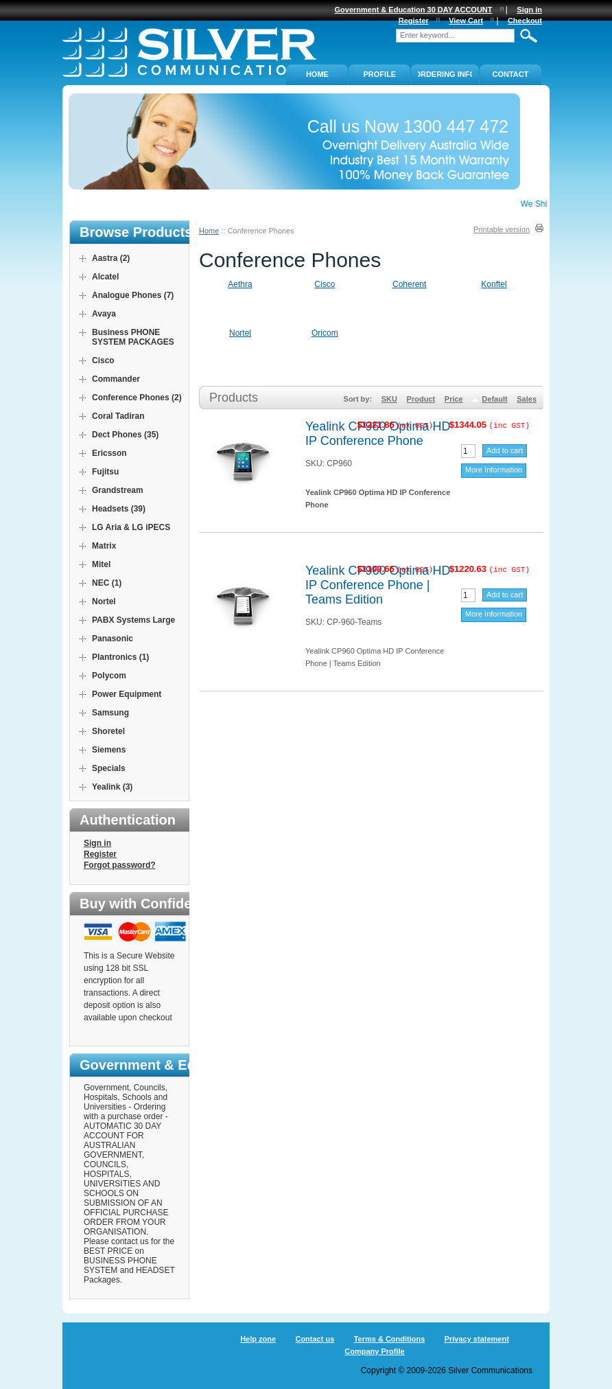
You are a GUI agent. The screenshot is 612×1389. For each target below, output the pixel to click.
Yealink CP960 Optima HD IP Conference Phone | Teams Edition (377, 585)
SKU (389, 399)
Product (421, 399)
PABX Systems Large (133, 620)
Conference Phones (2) (137, 397)
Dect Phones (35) (125, 434)
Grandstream (117, 490)
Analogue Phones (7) (133, 295)
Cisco (324, 284)
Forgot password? (120, 865)
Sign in (97, 843)
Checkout (525, 20)
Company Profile (374, 1351)
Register (100, 854)
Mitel (101, 564)
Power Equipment (126, 694)
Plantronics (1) (120, 657)
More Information (493, 470)
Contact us (314, 1339)
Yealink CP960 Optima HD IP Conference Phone (377, 434)
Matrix (104, 546)
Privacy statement (477, 1339)
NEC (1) (106, 583)
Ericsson (109, 453)
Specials (109, 768)
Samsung (110, 713)
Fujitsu (105, 472)
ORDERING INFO (444, 74)
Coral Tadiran (118, 416)
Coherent (409, 284)
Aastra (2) (111, 258)
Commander (116, 379)
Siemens (109, 750)
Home (209, 231)
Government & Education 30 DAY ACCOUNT (414, 9)
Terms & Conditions (389, 1339)
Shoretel (108, 731)
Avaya (104, 314)
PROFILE (380, 74)
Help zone (258, 1339)
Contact (511, 74)
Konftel (493, 284)
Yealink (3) (112, 787)
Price (454, 399)
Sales (527, 399)
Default (494, 399)
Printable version (501, 229)
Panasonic (112, 638)
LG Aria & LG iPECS (131, 527)
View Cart (466, 20)
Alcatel (105, 277)
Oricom (324, 333)
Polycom (109, 675)
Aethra (240, 284)
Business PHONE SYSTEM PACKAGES (133, 337)
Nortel (240, 333)
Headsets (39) (118, 509)
